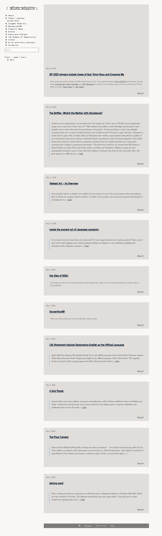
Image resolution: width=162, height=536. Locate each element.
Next (112, 526)
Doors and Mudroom (17, 34)
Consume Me (60, 84)
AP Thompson (88, 84)
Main (12, 60)
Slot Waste (79, 87)
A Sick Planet (56, 391)
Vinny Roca (67, 87)
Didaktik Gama (15, 29)
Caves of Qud (120, 81)
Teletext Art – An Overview (63, 183)
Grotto (11, 32)
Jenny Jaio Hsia (72, 84)
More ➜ (140, 93)
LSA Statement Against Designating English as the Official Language (86, 344)
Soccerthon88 (57, 311)
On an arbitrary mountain (21, 42)
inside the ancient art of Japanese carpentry (74, 229)
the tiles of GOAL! (58, 275)
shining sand (56, 483)
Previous (88, 526)
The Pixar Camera (58, 437)
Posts (11, 18)
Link (81, 154)
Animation (13, 45)
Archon (11, 40)
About (11, 15)
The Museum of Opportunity (22, 37)
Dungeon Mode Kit (17, 24)
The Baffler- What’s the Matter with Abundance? (75, 113)
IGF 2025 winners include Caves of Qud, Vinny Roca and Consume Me (86, 74)
